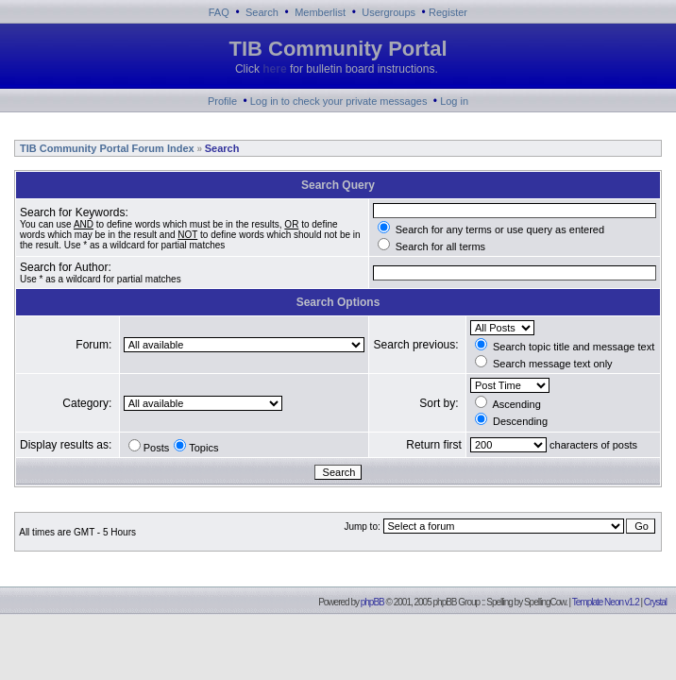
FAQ (219, 12)
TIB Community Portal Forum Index (105, 148)
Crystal (655, 602)
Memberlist (320, 12)
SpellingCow (545, 602)
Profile (222, 101)
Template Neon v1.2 (605, 602)
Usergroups (388, 12)
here (274, 69)
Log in (454, 101)
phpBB (372, 602)
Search (262, 12)
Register (448, 12)
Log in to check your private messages (339, 101)
